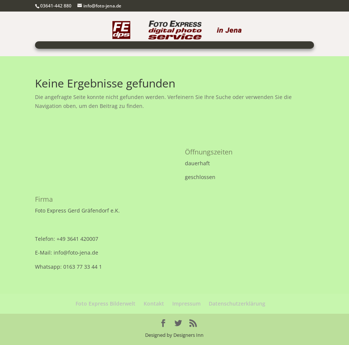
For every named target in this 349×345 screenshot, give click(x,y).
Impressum (186, 303)
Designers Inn (188, 335)
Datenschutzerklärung (237, 303)
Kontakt (154, 303)
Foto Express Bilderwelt (105, 303)
